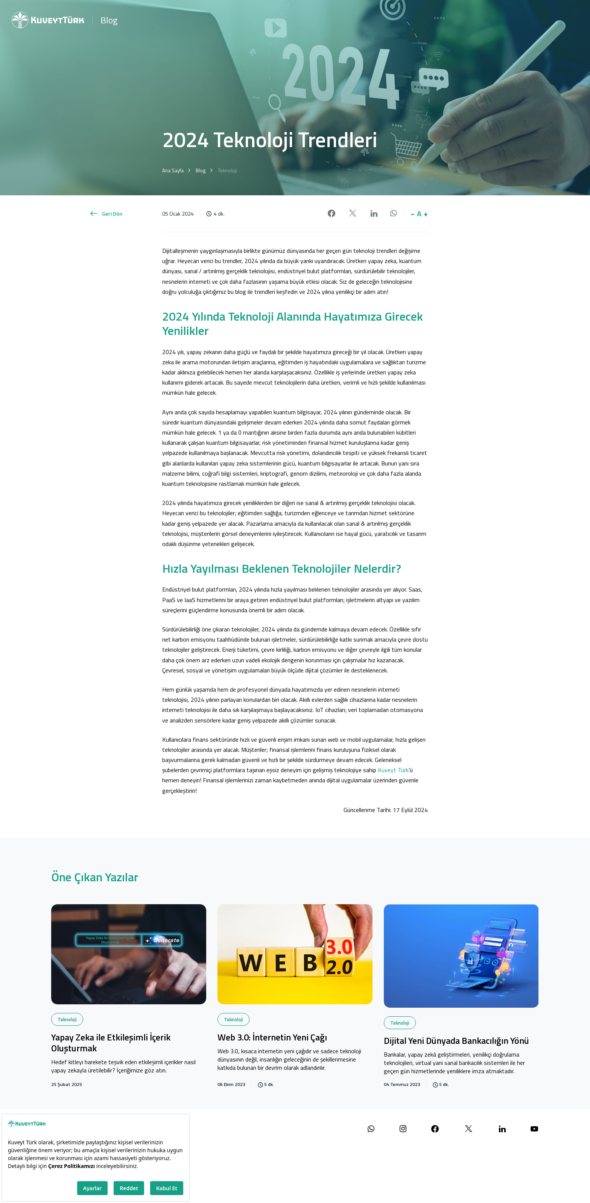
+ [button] (426, 213)
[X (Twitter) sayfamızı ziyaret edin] (468, 1129)
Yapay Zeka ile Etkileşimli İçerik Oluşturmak (110, 1043)
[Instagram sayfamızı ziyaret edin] (403, 1129)
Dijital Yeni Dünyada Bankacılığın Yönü (456, 1041)
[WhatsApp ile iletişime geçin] (371, 1129)
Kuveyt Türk (393, 769)
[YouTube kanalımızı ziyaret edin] (534, 1129)
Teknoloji (67, 1019)
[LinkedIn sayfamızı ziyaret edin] (502, 1129)
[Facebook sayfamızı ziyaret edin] (434, 1129)
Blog (108, 20)
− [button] (413, 213)
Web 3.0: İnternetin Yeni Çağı (272, 1038)
